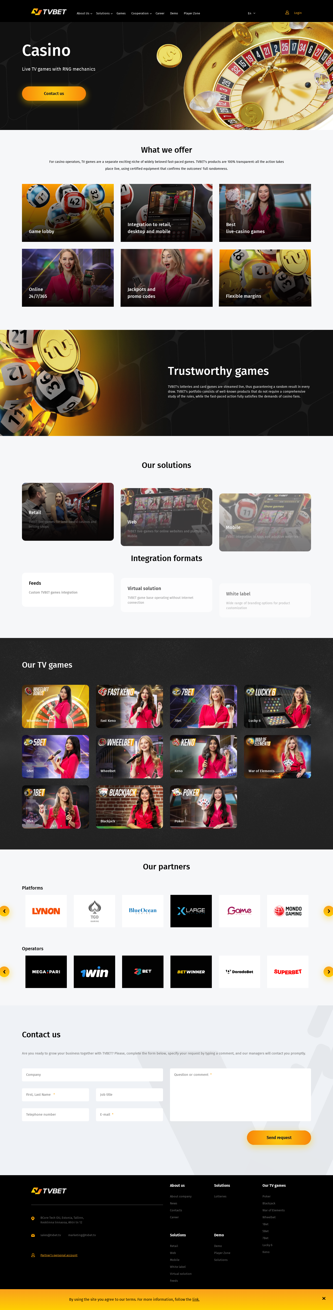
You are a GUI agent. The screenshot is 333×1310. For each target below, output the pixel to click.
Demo (174, 13)
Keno (266, 1252)
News (173, 1203)
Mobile (174, 1260)
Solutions (103, 13)
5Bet (265, 1231)
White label (178, 1267)
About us (83, 13)
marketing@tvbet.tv (82, 1235)
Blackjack (268, 1203)
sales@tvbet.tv (50, 1235)
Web (173, 1253)
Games (121, 13)
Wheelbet (269, 1217)
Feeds (174, 1280)
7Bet (265, 1238)
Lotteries (220, 1196)
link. (196, 1299)
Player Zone (192, 13)
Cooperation (140, 13)
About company (180, 1196)
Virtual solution (181, 1273)
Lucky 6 (267, 1245)
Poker (266, 1196)
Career (160, 13)
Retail (174, 1246)
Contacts (176, 1210)
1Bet (265, 1224)
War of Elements (273, 1210)
